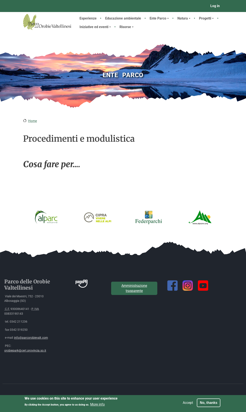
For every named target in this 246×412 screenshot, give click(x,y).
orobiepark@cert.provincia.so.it (25, 350)
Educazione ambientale (123, 18)
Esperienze (88, 18)
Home (32, 121)
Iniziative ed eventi (95, 27)
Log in (215, 6)
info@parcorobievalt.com (31, 338)
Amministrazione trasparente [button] (134, 288)
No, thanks (208, 404)
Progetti (206, 18)
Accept (188, 404)
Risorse (126, 27)
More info (97, 406)
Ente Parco (159, 18)
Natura (183, 18)
